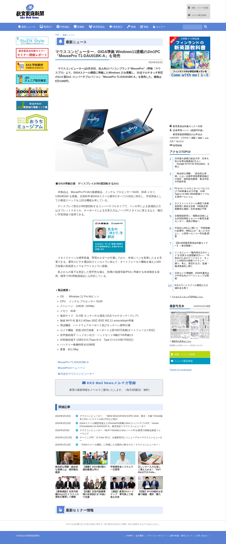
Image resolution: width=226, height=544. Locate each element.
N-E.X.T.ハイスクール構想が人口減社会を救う (191, 286)
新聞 (193, 138)
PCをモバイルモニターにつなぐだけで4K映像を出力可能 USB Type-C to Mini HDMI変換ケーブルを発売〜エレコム (192, 192)
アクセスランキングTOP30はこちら (187, 297)
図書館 (79, 26)
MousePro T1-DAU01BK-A (73, 362)
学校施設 (63, 26)
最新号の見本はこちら (181, 341)
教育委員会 (97, 26)
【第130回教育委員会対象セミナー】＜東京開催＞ (191, 244)
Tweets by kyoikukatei (181, 370)
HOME (130, 536)
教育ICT (46, 26)
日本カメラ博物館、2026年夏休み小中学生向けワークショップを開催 (192, 276)
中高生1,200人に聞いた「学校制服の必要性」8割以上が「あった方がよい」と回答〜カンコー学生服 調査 (192, 232)
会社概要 (139, 536)
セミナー (159, 26)
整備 (131, 26)
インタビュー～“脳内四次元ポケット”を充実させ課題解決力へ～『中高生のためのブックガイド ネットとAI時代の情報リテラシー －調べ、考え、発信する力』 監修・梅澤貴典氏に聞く (192, 259)
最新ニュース (26, 26)
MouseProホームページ (71, 368)
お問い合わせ (201, 536)
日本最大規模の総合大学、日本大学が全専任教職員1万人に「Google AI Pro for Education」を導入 (192, 162)
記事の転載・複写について (181, 536)
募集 (144, 26)
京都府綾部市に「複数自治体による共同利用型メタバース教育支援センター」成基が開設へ (192, 218)
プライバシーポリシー (156, 536)
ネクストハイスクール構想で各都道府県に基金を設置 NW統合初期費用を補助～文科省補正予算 (192, 206)
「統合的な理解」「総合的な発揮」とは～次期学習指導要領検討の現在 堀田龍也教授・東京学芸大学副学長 (192, 177)
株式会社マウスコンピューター (76, 373)
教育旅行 (116, 26)
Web (200, 138)
